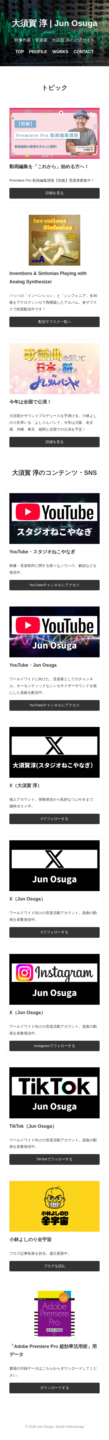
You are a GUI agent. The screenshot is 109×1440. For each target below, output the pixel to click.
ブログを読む (55, 1266)
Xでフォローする (54, 819)
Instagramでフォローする (54, 1046)
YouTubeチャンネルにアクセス (54, 585)
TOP (19, 52)
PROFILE (38, 52)
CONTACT (84, 52)
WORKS (60, 52)
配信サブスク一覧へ (54, 322)
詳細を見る (55, 193)
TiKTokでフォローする (54, 1159)
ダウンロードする (54, 1388)
